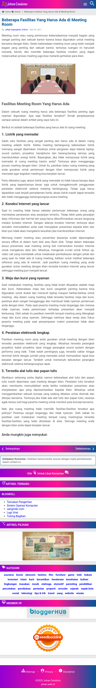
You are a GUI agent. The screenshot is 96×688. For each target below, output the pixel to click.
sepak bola (87, 588)
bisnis (19, 574)
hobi (79, 574)
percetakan (9, 588)
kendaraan (58, 579)
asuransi (9, 574)
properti (51, 588)
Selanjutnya (12, 448)
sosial (15, 593)
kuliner (84, 579)
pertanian (38, 588)
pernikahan (24, 588)
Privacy (46, 671)
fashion (42, 574)
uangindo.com (15, 509)
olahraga (46, 584)
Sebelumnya (83, 448)
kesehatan (72, 579)
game (71, 574)
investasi (13, 579)
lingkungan (10, 584)
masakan (24, 584)
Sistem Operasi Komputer (22, 505)
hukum (88, 574)
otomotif (59, 584)
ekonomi (30, 574)
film (51, 574)
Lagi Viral (12, 512)
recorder (63, 588)
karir (31, 579)
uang (60, 593)
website (69, 593)
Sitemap (28, 671)
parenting (71, 584)
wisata (80, 593)
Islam (23, 579)
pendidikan (85, 584)
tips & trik (40, 593)
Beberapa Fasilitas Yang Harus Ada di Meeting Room (44, 22)
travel (51, 593)
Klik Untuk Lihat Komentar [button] (48, 472)
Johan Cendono (52, 680)
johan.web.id (48, 684)
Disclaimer (66, 671)
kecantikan (43, 579)
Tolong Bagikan (16, 516)
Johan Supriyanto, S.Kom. (16, 29)
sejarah (74, 588)
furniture (61, 574)
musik (35, 584)
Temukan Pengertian (19, 502)
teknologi (26, 593)
